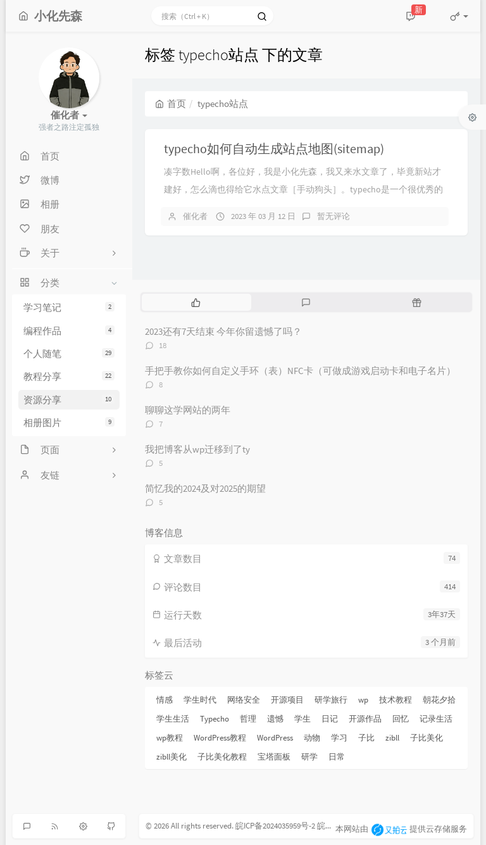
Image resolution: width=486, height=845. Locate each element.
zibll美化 (171, 756)
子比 (366, 737)
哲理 (248, 718)
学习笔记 (69, 307)
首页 (170, 103)
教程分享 (69, 376)
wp (363, 699)
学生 (302, 718)
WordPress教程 (220, 737)
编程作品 (69, 331)
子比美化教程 (222, 756)
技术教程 (395, 699)
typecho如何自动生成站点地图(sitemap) (274, 148)
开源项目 (287, 699)
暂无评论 (333, 216)
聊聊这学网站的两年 (187, 410)
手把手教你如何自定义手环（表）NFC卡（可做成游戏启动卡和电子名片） (300, 371)
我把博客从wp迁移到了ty (197, 449)
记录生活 (436, 718)
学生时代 (200, 699)
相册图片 (69, 422)
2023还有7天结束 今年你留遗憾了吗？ (223, 331)
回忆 (400, 718)
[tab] (195, 301)
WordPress (275, 737)
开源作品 (365, 718)
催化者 (195, 216)
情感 (164, 699)
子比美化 (426, 737)
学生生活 (172, 718)
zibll (392, 737)
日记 (329, 718)
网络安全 (243, 699)
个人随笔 (69, 353)
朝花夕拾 (439, 699)
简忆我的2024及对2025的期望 (205, 488)
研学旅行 (331, 699)
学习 (339, 737)
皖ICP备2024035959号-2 (275, 825)
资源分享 (69, 400)
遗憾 (275, 718)
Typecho (214, 718)
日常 (336, 756)
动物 (312, 737)
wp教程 (169, 737)
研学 (309, 756)
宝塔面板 (274, 756)
